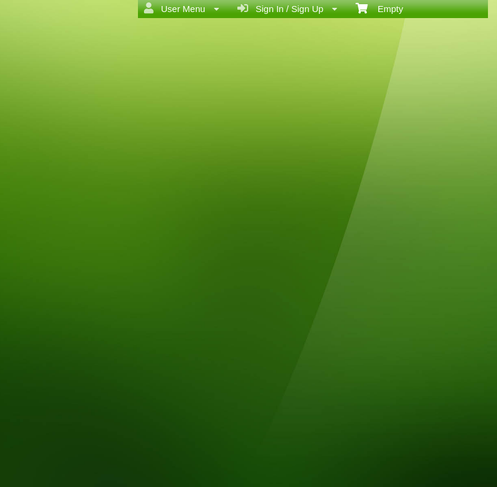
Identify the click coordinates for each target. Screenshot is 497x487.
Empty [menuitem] (379, 8)
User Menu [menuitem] (181, 8)
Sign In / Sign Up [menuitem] (287, 8)
